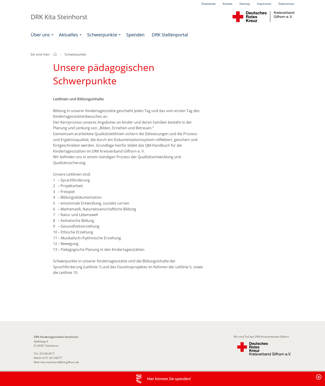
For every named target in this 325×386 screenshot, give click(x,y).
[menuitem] (41, 35)
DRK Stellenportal (170, 35)
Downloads (209, 4)
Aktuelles (68, 35)
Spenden (135, 35)
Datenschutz (286, 4)
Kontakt (227, 4)
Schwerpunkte (102, 35)
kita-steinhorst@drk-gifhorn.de (60, 362)
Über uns (40, 35)
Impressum (264, 4)
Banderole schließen (318, 379)
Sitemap (244, 4)
